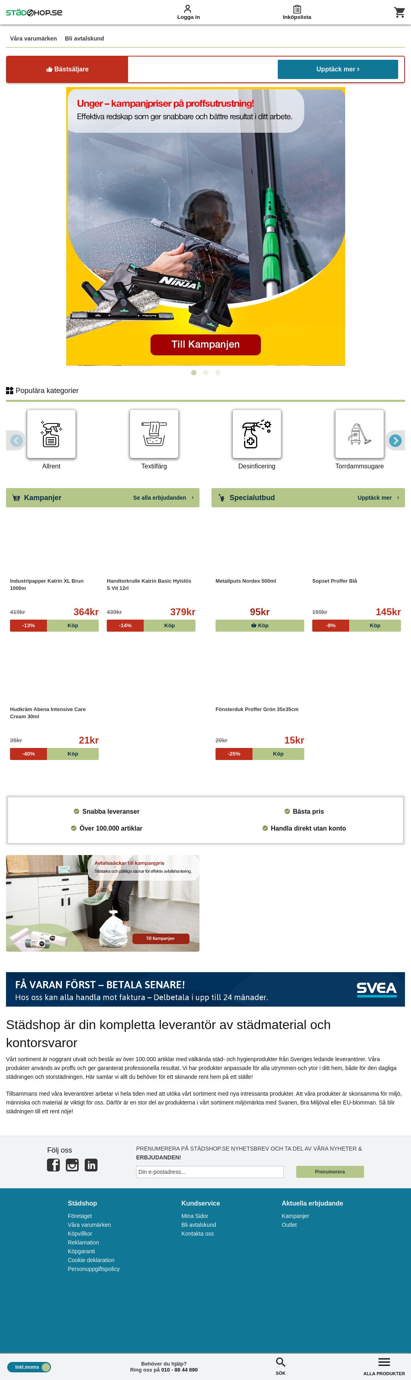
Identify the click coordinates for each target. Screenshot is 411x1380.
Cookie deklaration (91, 1260)
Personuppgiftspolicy (94, 1269)
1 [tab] (193, 373)
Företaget (80, 1216)
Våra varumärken (89, 1225)
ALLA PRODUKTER (384, 1366)
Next (395, 440)
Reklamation (83, 1242)
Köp (260, 625)
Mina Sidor (194, 1216)
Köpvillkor (80, 1233)
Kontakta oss (197, 1233)
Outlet (289, 1225)
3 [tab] (218, 373)
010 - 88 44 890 (179, 1370)
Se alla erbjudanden (163, 497)
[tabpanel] (205, 226)
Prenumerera (330, 1172)
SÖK (280, 1366)
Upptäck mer (338, 69)
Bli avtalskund (198, 1225)
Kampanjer (295, 1216)
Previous (16, 440)
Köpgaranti (81, 1251)
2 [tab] (205, 373)
